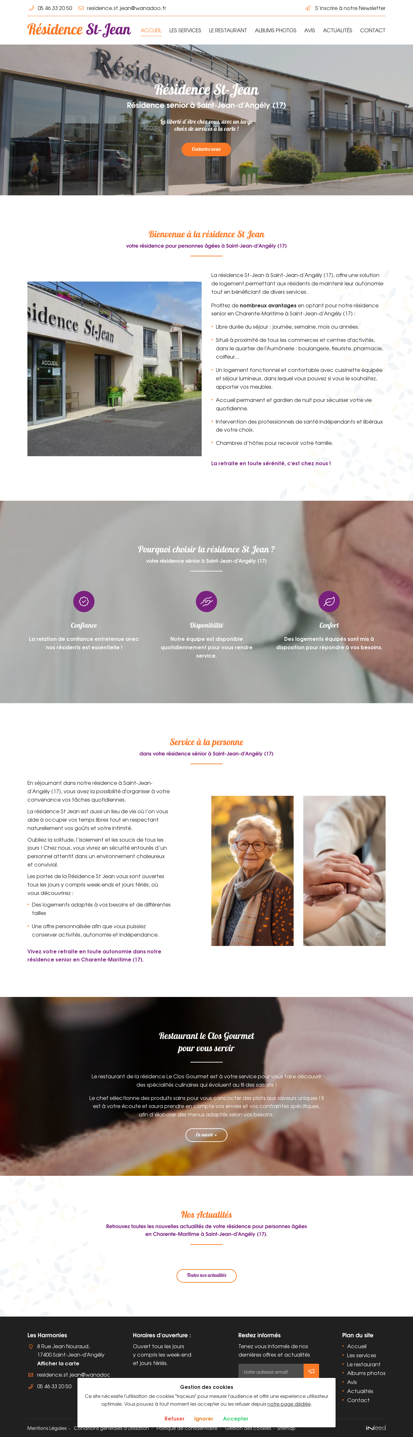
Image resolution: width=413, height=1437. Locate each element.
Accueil (151, 30)
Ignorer (203, 1418)
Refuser (175, 1418)
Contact (373, 30)
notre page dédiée (289, 1403)
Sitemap (286, 1427)
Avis (309, 30)
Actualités (337, 30)
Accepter (235, 1418)
